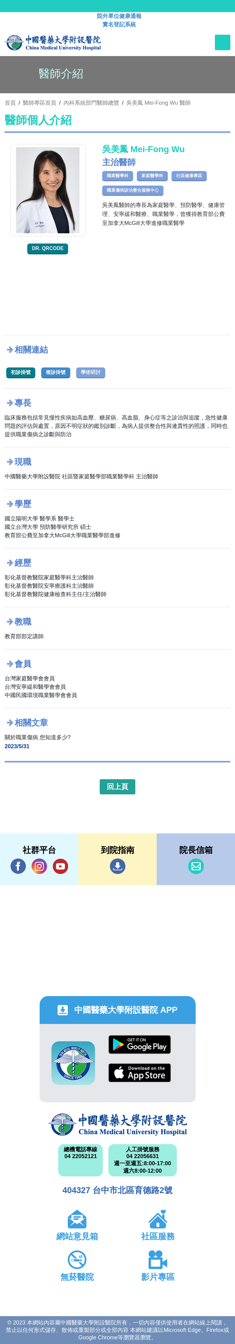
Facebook (18, 866)
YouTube (60, 866)
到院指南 (117, 866)
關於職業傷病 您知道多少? (38, 737)
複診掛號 (56, 372)
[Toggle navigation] (222, 42)
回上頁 (117, 787)
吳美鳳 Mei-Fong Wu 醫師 (158, 103)
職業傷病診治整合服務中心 (133, 190)
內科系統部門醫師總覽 (91, 103)
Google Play (139, 1044)
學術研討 (91, 372)
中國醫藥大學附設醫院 (117, 1124)
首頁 (10, 103)
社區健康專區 (189, 175)
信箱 (196, 866)
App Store (139, 1072)
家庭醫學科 (152, 175)
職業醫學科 (117, 175)
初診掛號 (21, 372)
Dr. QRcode (47, 248)
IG (39, 866)
